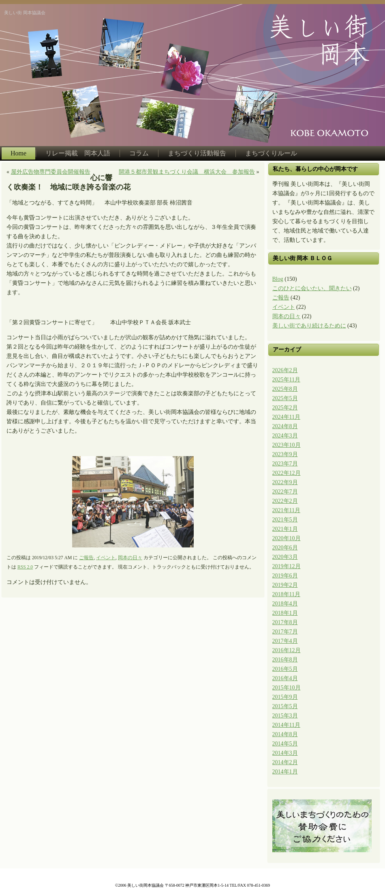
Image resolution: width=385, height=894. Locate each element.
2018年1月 (285, 613)
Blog (277, 279)
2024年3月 (285, 436)
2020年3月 (285, 557)
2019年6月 (285, 576)
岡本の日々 (130, 557)
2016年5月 (285, 669)
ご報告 (86, 557)
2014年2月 (285, 762)
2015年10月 (286, 688)
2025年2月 (285, 408)
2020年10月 (286, 538)
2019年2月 (285, 585)
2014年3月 (285, 753)
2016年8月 (285, 660)
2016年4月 (285, 678)
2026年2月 (285, 370)
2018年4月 (285, 604)
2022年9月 (285, 482)
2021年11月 (286, 510)
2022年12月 (286, 473)
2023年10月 (286, 445)
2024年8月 (285, 426)
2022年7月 (285, 492)
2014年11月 (286, 725)
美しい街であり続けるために (309, 326)
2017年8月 (285, 622)
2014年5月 (285, 744)
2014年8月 (285, 734)
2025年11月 (286, 380)
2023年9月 (285, 454)
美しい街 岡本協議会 (24, 12)
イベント (106, 557)
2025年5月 (285, 398)
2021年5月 (285, 520)
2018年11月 (286, 594)
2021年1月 (285, 529)
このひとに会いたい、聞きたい (312, 288)
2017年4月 (285, 641)
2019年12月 (286, 566)
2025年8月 (285, 389)
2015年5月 (285, 706)
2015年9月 (285, 697)
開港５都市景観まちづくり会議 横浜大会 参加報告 (187, 172)
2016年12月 (286, 650)
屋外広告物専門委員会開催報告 (50, 172)
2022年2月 (285, 501)
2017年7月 (285, 632)
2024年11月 (286, 417)
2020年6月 (285, 548)
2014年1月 (285, 772)
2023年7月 (285, 464)
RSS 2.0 (25, 567)
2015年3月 (285, 716)
